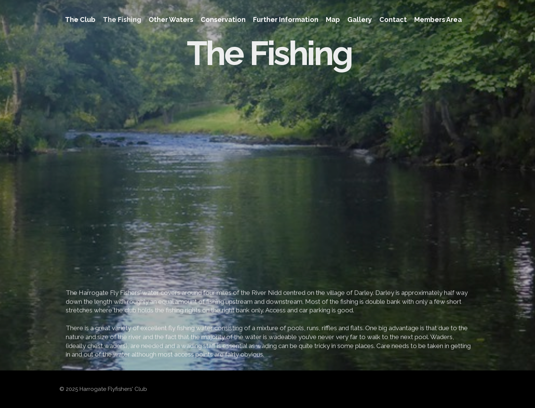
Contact (393, 19)
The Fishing (122, 19)
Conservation (223, 19)
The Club (80, 19)
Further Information (285, 19)
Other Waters (171, 19)
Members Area (438, 19)
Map (333, 19)
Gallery (359, 19)
